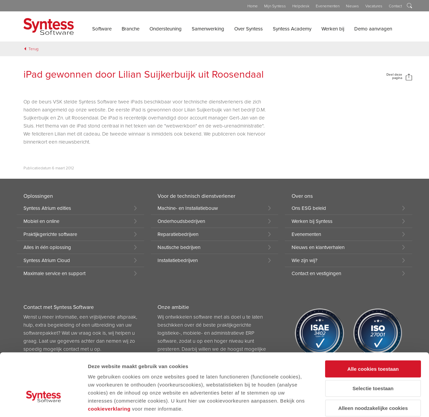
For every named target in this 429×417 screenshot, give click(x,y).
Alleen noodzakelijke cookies (373, 364)
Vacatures (373, 6)
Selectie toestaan (373, 345)
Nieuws (352, 6)
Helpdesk (300, 6)
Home (252, 6)
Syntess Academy (292, 29)
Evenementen (328, 6)
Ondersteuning (165, 29)
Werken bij (332, 29)
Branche (130, 29)
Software (102, 29)
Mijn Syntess (275, 6)
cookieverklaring (109, 365)
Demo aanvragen (373, 29)
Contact (395, 6)
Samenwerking (208, 29)
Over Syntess (248, 29)
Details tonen (104, 404)
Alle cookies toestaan (373, 325)
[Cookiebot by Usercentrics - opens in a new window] (43, 404)
